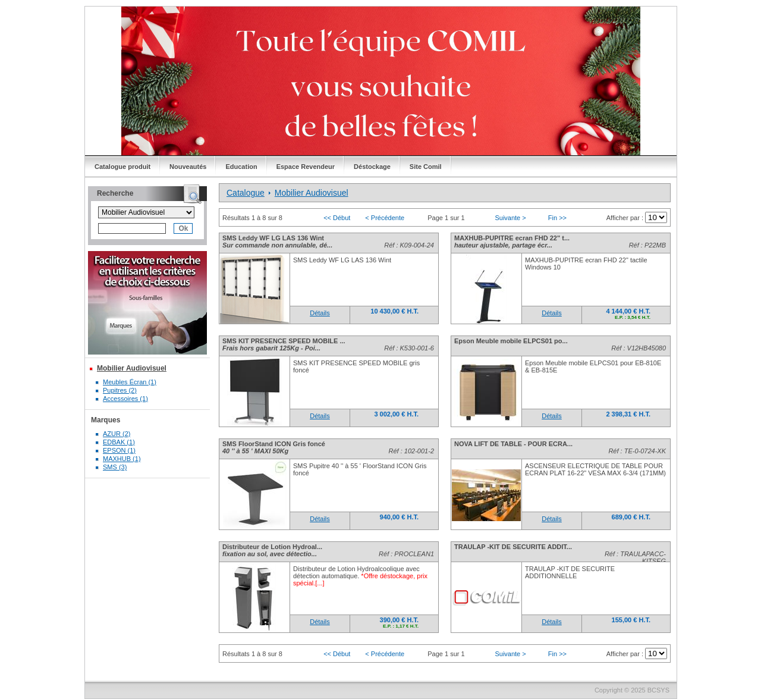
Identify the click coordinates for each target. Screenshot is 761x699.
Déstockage (372, 166)
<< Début (336, 217)
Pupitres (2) (120, 390)
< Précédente (384, 217)
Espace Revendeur (305, 166)
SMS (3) (115, 467)
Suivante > (510, 217)
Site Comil (426, 166)
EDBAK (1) (119, 442)
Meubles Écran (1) (129, 381)
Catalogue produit (122, 166)
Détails (320, 312)
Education (241, 166)
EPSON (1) (119, 450)
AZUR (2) (116, 433)
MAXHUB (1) (122, 458)
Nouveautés (187, 166)
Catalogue (246, 193)
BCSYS (658, 690)
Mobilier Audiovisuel (131, 368)
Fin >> (557, 217)
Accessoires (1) (125, 398)
